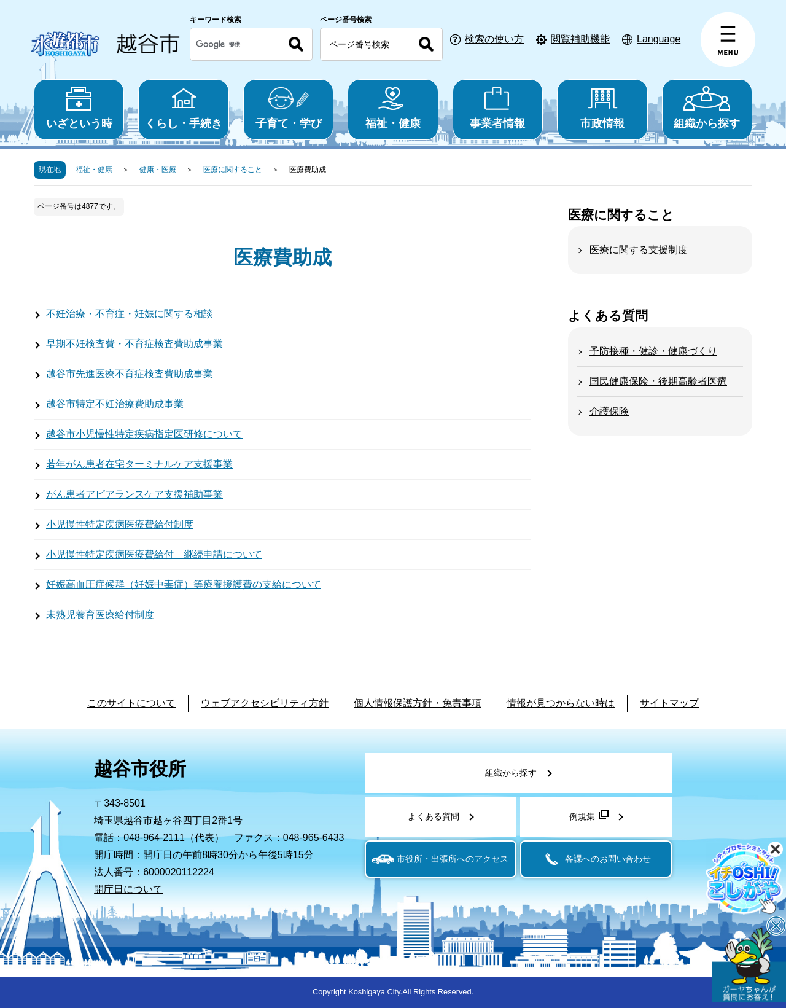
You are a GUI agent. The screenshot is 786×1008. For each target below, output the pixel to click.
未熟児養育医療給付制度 (100, 614)
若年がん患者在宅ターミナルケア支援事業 (139, 464)
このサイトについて (131, 703)
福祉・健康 (393, 108)
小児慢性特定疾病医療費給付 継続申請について (154, 554)
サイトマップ (669, 703)
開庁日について (128, 889)
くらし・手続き (183, 108)
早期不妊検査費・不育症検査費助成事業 (134, 343)
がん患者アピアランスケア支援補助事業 (134, 494)
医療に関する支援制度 (639, 249)
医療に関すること (232, 169)
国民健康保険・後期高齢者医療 (658, 381)
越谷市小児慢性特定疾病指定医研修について (144, 434)
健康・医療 (157, 169)
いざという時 (79, 108)
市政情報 (602, 108)
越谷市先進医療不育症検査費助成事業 (129, 374)
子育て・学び (288, 108)
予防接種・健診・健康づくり (653, 351)
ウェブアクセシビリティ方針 (265, 703)
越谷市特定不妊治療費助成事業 (115, 404)
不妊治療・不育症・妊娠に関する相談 (129, 313)
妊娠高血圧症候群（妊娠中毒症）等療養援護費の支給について (183, 584)
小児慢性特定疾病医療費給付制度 (119, 524)
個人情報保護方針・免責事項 (417, 703)
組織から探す (707, 108)
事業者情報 (498, 108)
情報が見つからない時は (561, 703)
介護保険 (609, 411)
